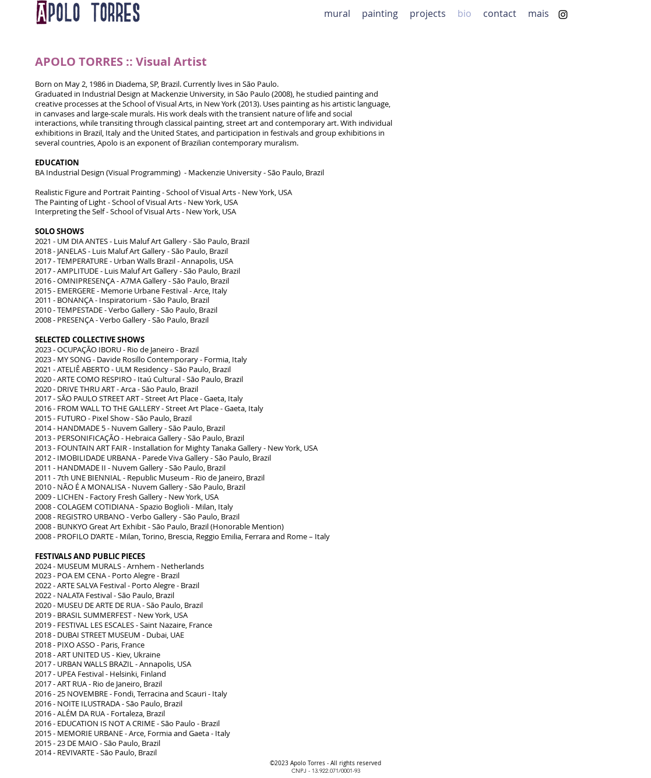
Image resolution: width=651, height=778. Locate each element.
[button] (428, 12)
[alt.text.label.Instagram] (563, 14)
